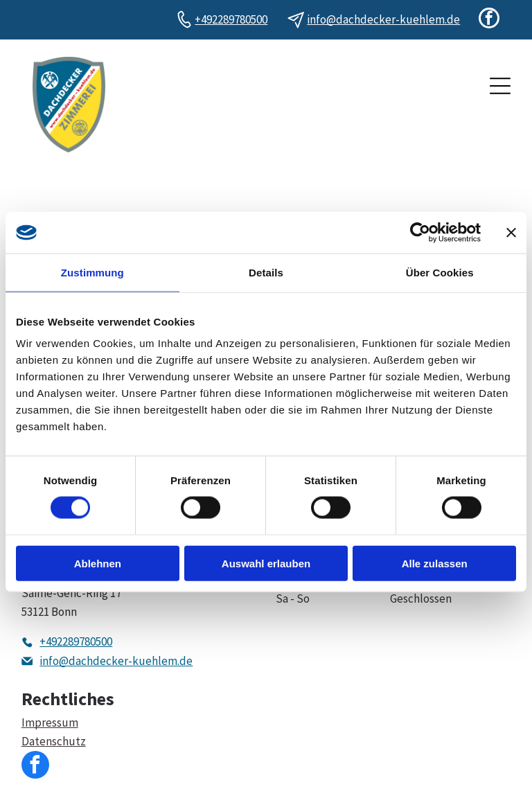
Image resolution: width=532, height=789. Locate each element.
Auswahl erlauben (266, 563)
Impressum (49, 722)
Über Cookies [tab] (440, 272)
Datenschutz (53, 741)
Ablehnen (97, 563)
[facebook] (489, 20)
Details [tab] (266, 272)
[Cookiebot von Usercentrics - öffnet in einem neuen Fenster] (420, 232)
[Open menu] (500, 86)
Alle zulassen (435, 563)
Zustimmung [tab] (92, 272)
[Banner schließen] (511, 233)
